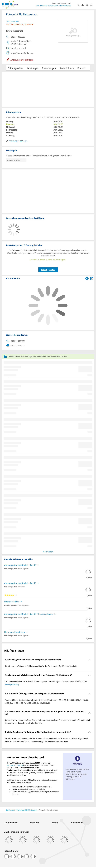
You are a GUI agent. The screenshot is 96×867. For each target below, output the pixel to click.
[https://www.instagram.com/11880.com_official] (13, 856)
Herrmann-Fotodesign (14, 632)
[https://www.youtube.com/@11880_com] (33, 856)
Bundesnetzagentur (15, 765)
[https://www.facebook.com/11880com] (6, 856)
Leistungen (32, 68)
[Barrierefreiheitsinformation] (88, 5)
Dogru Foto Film (11, 601)
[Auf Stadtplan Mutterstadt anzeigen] (91, 278)
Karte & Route (66, 68)
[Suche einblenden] (79, 5)
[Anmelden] (83, 5)
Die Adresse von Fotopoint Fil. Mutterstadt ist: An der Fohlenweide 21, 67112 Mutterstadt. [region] (41, 666)
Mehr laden (48, 551)
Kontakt (81, 68)
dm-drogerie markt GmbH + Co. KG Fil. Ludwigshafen (28, 613)
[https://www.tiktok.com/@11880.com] (19, 856)
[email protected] (12, 684)
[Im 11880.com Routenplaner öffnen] (87, 278)
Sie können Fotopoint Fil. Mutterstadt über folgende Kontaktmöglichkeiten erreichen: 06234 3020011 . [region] (46, 683)
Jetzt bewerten (48, 269)
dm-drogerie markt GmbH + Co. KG (20, 565)
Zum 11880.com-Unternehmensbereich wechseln (53, 5)
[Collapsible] (89, 660)
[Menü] (92, 5)
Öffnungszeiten (15, 68)
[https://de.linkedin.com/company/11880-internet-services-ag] (26, 856)
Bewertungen (49, 68)
